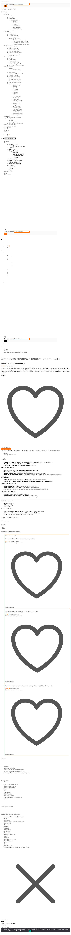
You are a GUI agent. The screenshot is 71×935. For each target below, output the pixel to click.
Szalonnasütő (12, 61)
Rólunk (6, 845)
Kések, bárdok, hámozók (16, 73)
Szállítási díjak (8, 171)
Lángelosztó (16, 105)
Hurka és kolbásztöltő (15, 81)
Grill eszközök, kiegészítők (16, 65)
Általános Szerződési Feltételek (14, 772)
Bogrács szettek (13, 48)
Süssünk (6, 14)
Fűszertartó (16, 103)
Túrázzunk (7, 116)
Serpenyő (11, 17)
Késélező (15, 95)
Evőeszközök (17, 71)
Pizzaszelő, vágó (17, 113)
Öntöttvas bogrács (14, 55)
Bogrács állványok (14, 49)
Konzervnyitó (17, 107)
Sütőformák (16, 25)
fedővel (45, 450)
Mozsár (15, 88)
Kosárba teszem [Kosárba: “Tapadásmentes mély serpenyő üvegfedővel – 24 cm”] (10, 617)
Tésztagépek (12, 72)
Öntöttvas (51, 450)
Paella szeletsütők (14, 62)
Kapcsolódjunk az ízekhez (8, 9)
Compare (7, 130)
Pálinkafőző (12, 34)
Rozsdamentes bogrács (15, 54)
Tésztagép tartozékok (15, 82)
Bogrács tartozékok (14, 51)
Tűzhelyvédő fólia (18, 114)
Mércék (15, 21)
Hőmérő (15, 90)
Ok (30, 933)
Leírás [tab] (6, 453)
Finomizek (7, 826)
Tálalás (10, 68)
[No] (32, 933)
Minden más (7, 119)
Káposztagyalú (17, 109)
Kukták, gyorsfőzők (14, 37)
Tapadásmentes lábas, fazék (21, 44)
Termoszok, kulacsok (15, 117)
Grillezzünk (7, 56)
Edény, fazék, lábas (14, 38)
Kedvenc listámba (9, 837)
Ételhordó (16, 97)
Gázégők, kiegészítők (15, 64)
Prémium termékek (10, 126)
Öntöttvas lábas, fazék (19, 40)
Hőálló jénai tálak (18, 156)
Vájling (11, 168)
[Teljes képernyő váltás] (3, 922)
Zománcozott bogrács (15, 52)
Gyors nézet (19, 543)
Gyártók (6, 830)
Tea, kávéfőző (17, 96)
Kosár (6, 838)
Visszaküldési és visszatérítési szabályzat (16, 775)
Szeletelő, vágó (17, 112)
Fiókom (6, 769)
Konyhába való (8, 66)
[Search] (5, 6)
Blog (5, 173)
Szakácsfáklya (17, 27)
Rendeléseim (8, 843)
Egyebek (11, 83)
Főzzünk (6, 31)
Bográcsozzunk (8, 45)
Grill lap (11, 58)
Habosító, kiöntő (17, 100)
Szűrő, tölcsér (17, 85)
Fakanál (15, 89)
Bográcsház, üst (13, 47)
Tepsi (10, 16)
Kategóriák (4, 12)
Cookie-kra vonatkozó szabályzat (14, 774)
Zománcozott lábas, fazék (20, 41)
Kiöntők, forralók (13, 35)
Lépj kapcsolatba (9, 771)
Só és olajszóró (17, 110)
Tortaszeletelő (17, 28)
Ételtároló (16, 99)
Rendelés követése (10, 842)
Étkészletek (16, 69)
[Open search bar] (5, 230)
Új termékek (8, 127)
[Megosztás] (4, 922)
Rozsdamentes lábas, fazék (21, 42)
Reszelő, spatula (17, 102)
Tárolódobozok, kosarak (16, 123)
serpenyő (57, 450)
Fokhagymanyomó (14, 76)
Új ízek (6, 129)
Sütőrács (15, 93)
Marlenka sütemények (10, 124)
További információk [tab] (10, 454)
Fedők (15, 86)
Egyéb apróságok (14, 122)
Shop (5, 131)
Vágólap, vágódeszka (15, 79)
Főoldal (6, 141)
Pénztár (6, 840)
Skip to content (5, 1)
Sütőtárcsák (12, 59)
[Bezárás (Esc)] (6, 922)
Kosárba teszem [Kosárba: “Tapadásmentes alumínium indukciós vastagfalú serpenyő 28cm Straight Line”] (10, 691)
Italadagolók (16, 106)
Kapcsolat (7, 175)
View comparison (6, 930)
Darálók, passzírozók (15, 78)
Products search (9, 4)
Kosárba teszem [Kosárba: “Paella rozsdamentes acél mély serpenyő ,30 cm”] (10, 543)
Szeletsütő (12, 18)
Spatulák (15, 23)
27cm (41, 450)
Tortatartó (16, 24)
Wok (10, 32)
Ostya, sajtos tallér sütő (15, 30)
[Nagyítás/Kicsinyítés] (1, 922)
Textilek (11, 120)
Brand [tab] (6, 456)
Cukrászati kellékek (14, 20)
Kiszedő (15, 92)
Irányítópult (7, 832)
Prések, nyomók (13, 75)
